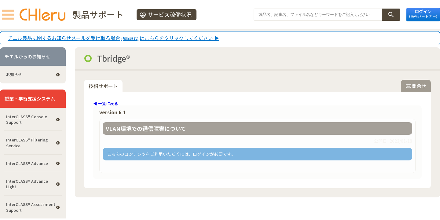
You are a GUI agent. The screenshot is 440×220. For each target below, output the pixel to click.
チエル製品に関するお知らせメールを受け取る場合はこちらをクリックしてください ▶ (113, 38)
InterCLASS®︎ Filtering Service (27, 142)
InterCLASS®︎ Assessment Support (30, 207)
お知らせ (14, 74)
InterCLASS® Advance (27, 163)
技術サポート (103, 86)
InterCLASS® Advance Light (27, 183)
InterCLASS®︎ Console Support (26, 119)
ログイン (423, 13)
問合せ (415, 86)
